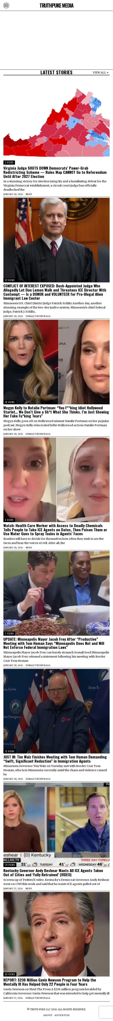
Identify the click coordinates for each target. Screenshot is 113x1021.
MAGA (47, 316)
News (29, 194)
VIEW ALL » (100, 72)
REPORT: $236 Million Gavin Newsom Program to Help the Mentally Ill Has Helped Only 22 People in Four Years (49, 982)
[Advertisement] (56, 28)
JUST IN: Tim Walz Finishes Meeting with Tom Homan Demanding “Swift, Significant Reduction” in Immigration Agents (55, 759)
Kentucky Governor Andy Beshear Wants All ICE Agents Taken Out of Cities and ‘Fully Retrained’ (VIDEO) (53, 872)
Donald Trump (34, 316)
